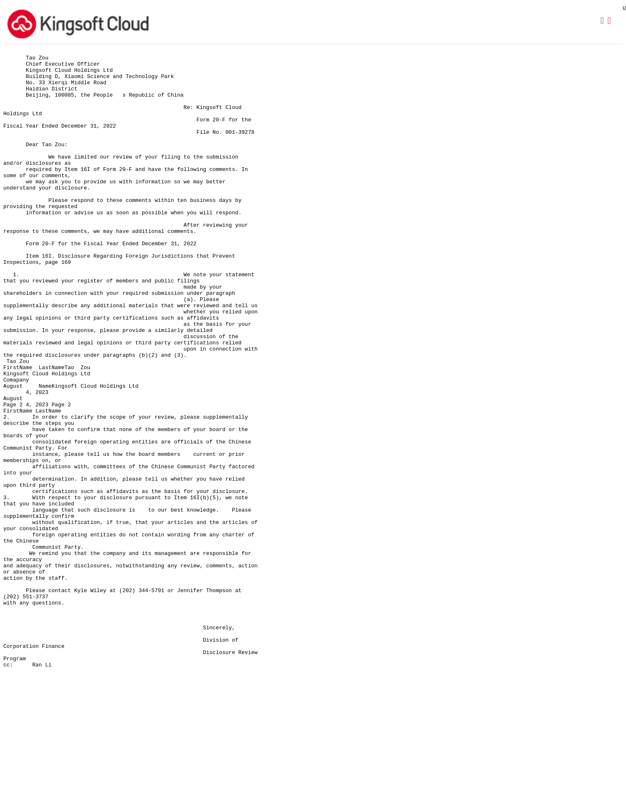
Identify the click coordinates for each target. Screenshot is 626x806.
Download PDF (610, 20)
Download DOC (603, 20)
